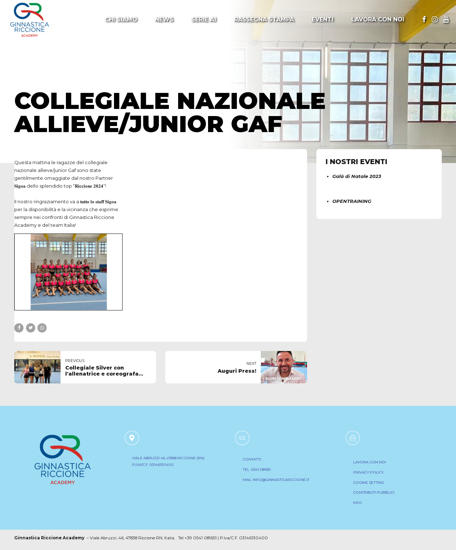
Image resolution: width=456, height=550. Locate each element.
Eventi (322, 19)
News (164, 19)
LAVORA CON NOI (373, 466)
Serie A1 (203, 19)
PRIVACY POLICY (372, 475)
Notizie (29, 77)
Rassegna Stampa (264, 19)
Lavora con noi (377, 19)
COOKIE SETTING (373, 483)
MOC (364, 500)
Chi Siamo (121, 19)
